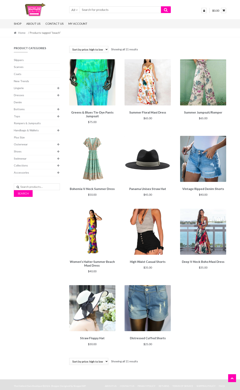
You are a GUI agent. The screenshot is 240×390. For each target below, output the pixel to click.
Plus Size (19, 137)
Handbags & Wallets (26, 130)
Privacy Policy (146, 383)
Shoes (18, 151)
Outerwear (21, 144)
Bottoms (19, 109)
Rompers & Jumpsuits (27, 123)
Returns (164, 383)
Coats (17, 74)
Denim (18, 102)
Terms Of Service (182, 383)
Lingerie (19, 88)
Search (23, 193)
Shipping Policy (206, 383)
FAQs (222, 383)
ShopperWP (79, 383)
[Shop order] (88, 49)
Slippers (19, 60)
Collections (21, 165)
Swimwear (20, 158)
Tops (17, 116)
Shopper (55, 383)
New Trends (21, 81)
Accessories (21, 172)
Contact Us (54, 23)
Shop (18, 23)
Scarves (19, 67)
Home (22, 32)
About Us (33, 23)
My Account (77, 23)
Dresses (19, 95)
